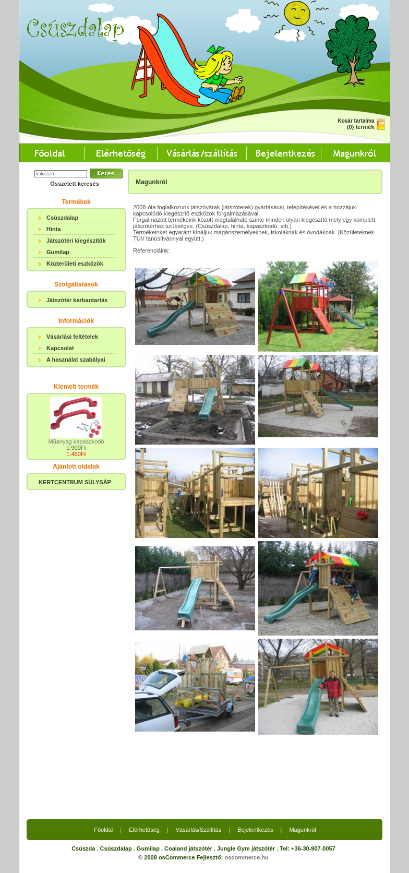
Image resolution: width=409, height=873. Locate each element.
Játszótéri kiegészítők (76, 240)
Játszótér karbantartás (76, 300)
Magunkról (302, 830)
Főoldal (103, 830)
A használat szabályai (75, 359)
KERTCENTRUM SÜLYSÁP (75, 482)
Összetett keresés (74, 184)
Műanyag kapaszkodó (76, 441)
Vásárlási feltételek (72, 336)
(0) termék (361, 127)
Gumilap (57, 252)
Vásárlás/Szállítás (198, 830)
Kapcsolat (60, 348)
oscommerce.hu (246, 857)
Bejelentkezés (255, 830)
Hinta (53, 229)
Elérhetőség (144, 830)
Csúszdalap (62, 217)
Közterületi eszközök (74, 263)
